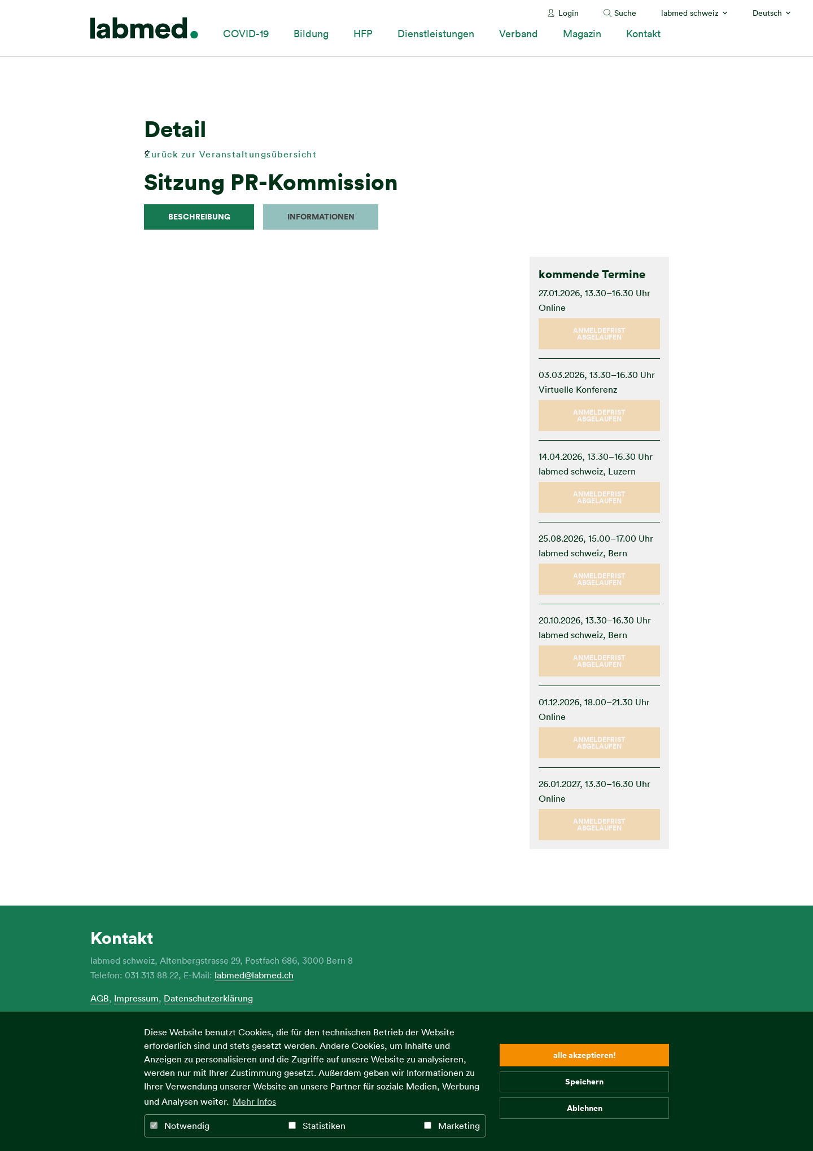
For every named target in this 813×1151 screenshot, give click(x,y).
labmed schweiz (690, 12)
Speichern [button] (584, 1081)
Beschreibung (199, 216)
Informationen (321, 216)
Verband (518, 33)
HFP (363, 33)
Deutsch (767, 12)
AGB (99, 998)
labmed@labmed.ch (254, 975)
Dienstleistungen (435, 33)
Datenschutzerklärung (208, 998)
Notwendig (179, 1125)
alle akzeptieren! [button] (584, 1055)
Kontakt (643, 33)
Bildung (311, 33)
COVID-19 (246, 33)
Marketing (452, 1125)
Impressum (136, 998)
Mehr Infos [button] (254, 1101)
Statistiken (317, 1125)
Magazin (582, 33)
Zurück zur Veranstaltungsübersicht (231, 154)
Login (568, 12)
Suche (625, 12)
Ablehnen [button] (584, 1108)
